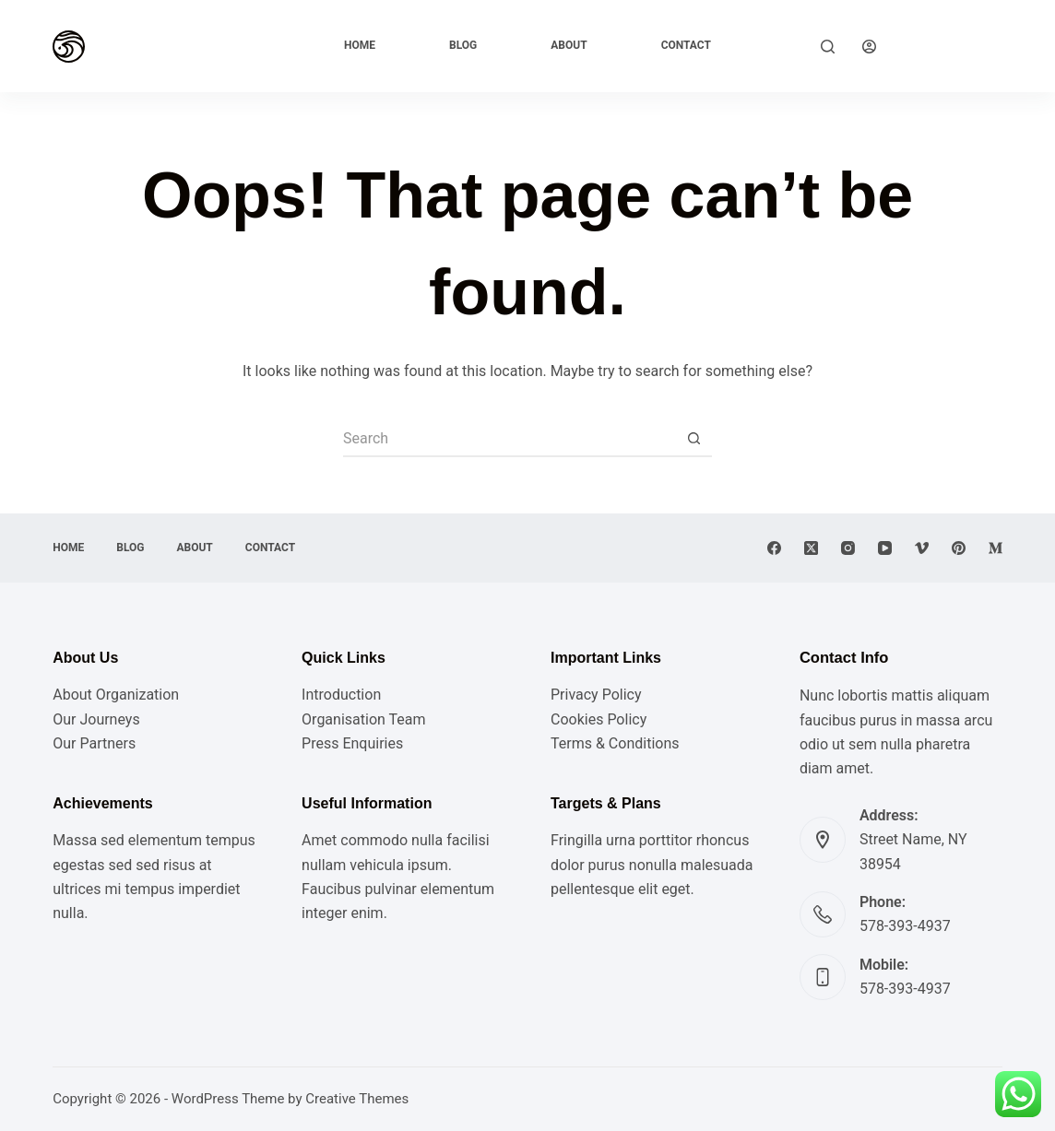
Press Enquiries (352, 743)
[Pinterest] (959, 548)
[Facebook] (774, 548)
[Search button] (693, 438)
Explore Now (953, 46)
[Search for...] (509, 438)
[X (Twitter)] (811, 548)
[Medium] (995, 548)
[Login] (869, 46)
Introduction (341, 694)
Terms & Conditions (615, 743)
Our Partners (94, 743)
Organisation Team (363, 719)
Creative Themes (357, 1098)
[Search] (828, 46)
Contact (686, 45)
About (569, 45)
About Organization (116, 694)
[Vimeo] (922, 548)
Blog (463, 45)
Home (359, 45)
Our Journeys (96, 719)
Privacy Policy (596, 694)
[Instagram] (848, 548)
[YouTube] (885, 548)
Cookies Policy (598, 719)
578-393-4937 (905, 926)
